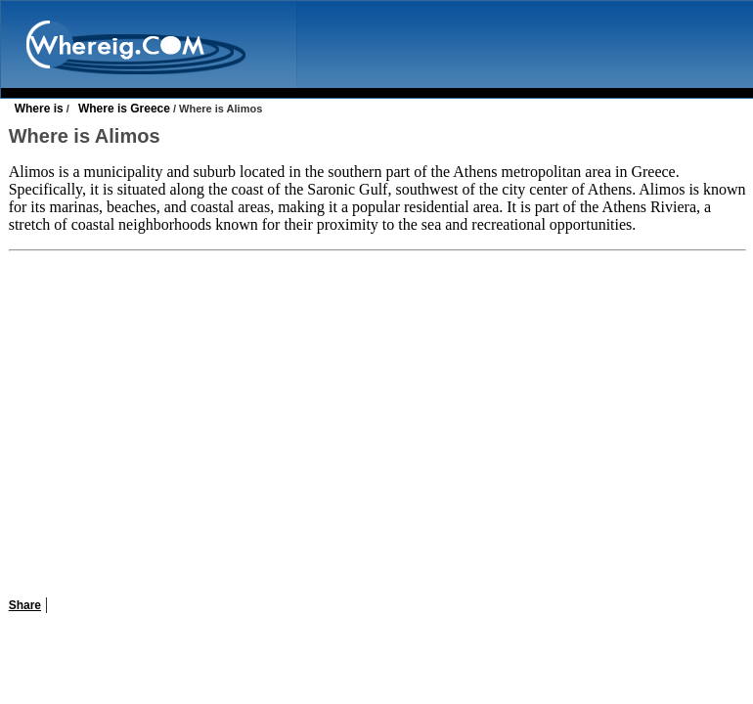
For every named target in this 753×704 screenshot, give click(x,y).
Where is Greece (124, 108)
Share (25, 605)
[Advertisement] (377, 423)
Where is (39, 108)
